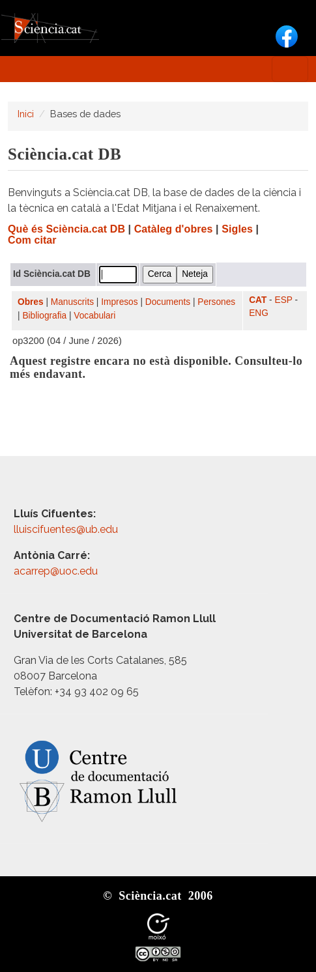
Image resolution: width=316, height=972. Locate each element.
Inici (26, 113)
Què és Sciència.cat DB (66, 229)
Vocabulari (94, 316)
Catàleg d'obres (173, 229)
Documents (167, 302)
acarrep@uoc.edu (56, 571)
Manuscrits (72, 302)
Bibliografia (44, 316)
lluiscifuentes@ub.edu (67, 529)
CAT (257, 300)
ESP (284, 300)
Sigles (237, 229)
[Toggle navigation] (290, 69)
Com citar (32, 240)
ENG (258, 313)
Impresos (119, 302)
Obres (31, 302)
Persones (216, 302)
